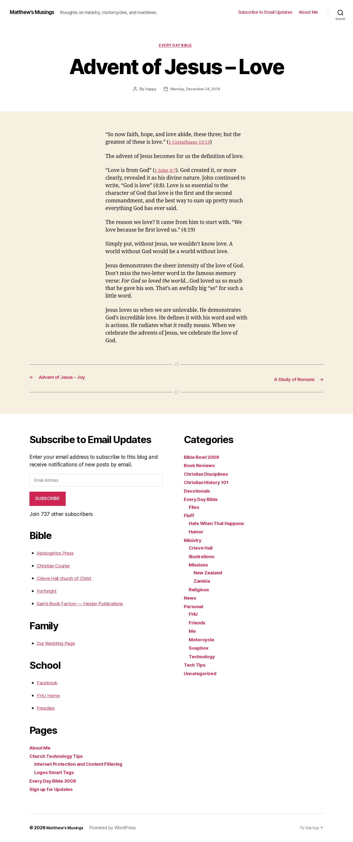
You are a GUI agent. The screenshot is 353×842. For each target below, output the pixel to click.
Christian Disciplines (209, 474)
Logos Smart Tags (56, 773)
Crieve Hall (202, 548)
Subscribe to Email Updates (265, 12)
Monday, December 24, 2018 (195, 90)
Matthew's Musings (36, 12)
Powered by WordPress (116, 828)
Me (192, 631)
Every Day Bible (176, 46)
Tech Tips (196, 665)
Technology (203, 657)
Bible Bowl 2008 (204, 457)
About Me (308, 12)
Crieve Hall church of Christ (69, 579)
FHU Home (50, 696)
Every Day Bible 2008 (55, 781)
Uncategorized (202, 674)
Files (195, 507)
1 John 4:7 (167, 171)
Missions (200, 565)
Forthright (48, 591)
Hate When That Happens (220, 524)
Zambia (203, 581)
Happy (149, 90)
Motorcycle (202, 640)
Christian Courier (57, 566)
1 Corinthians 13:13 (191, 143)
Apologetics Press (58, 553)
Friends (198, 623)
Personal (194, 607)
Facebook (48, 683)
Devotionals (198, 491)
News (191, 598)
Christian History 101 (209, 483)
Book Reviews (201, 466)
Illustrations (203, 557)
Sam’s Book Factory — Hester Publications (87, 604)
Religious (200, 590)
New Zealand (210, 573)
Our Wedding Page (59, 644)
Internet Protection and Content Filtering (83, 764)
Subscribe (47, 499)
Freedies (47, 708)
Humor (197, 532)
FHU (194, 614)
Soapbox (199, 648)
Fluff (189, 516)
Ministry (194, 541)
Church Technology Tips (59, 756)
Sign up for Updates (53, 790)
